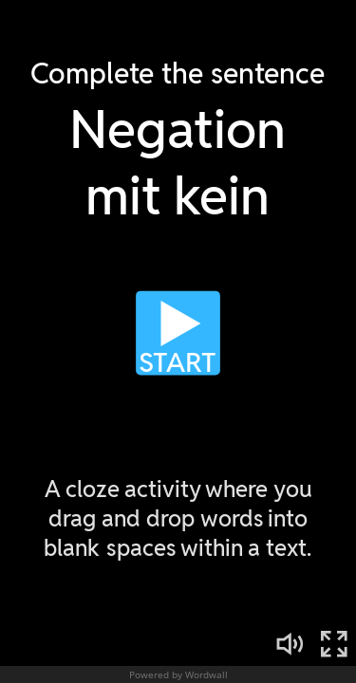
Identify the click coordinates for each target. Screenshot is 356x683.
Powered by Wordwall (178, 674)
